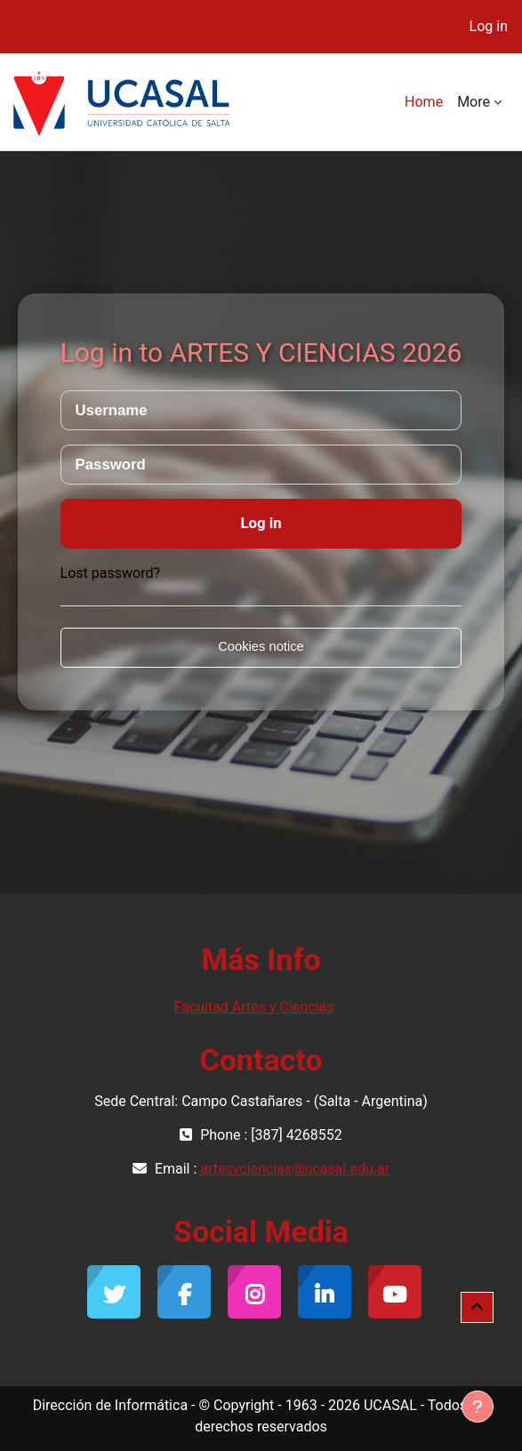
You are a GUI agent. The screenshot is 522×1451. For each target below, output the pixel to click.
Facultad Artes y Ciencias (254, 1006)
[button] (477, 1308)
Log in (489, 26)
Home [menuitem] (424, 101)
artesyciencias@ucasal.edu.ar (294, 1168)
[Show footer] (478, 1407)
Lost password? (110, 573)
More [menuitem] (473, 101)
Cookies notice (261, 646)
